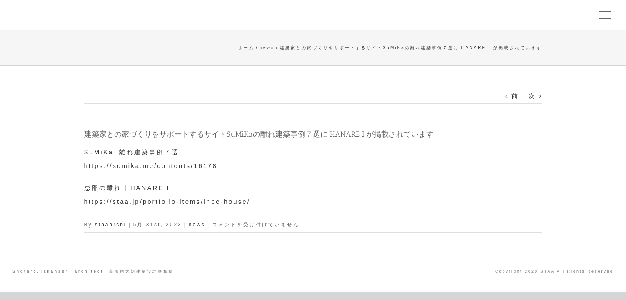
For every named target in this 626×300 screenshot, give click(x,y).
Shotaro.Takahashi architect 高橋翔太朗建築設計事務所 (93, 271)
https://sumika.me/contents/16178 (150, 165)
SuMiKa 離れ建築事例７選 (132, 151)
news (197, 225)
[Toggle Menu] (605, 15)
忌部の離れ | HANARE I (127, 187)
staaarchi (111, 225)
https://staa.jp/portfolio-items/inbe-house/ (167, 201)
